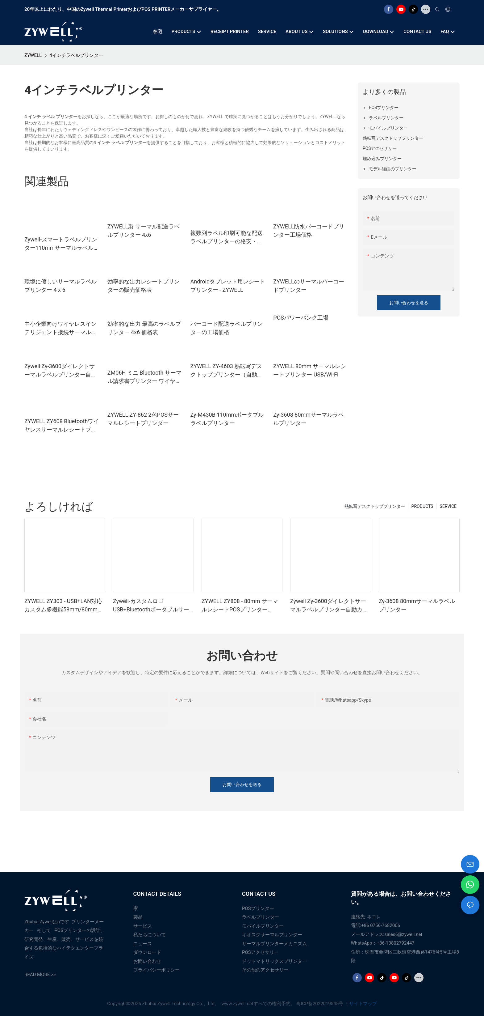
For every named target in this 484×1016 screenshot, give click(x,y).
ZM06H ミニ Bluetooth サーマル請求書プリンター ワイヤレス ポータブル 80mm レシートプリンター (144, 377)
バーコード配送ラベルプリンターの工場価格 (226, 328)
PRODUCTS (422, 506)
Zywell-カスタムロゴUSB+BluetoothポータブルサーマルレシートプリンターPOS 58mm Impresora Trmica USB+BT (151, 606)
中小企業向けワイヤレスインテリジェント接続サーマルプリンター (60, 328)
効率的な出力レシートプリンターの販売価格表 (143, 285)
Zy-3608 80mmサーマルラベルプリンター (308, 418)
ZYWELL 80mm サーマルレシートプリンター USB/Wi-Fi (309, 370)
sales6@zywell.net (403, 934)
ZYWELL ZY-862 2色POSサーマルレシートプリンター (143, 418)
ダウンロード (147, 952)
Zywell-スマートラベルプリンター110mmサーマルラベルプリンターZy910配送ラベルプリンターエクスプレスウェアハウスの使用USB (61, 244)
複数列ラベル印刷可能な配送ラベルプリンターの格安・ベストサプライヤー (226, 237)
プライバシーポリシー (156, 970)
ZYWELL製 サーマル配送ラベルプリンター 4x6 (143, 230)
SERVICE (448, 506)
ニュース (142, 943)
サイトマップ (362, 1003)
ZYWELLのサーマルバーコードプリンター (308, 285)
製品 (138, 917)
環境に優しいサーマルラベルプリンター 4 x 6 (60, 285)
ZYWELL (33, 55)
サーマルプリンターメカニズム (274, 943)
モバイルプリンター (263, 926)
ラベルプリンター (260, 917)
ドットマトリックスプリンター (274, 961)
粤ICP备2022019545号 (320, 1003)
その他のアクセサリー (265, 970)
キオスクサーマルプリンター (272, 934)
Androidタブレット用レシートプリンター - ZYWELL (227, 285)
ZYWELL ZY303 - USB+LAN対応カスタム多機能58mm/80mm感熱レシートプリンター (63, 606)
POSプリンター (258, 908)
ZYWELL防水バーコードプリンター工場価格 (308, 230)
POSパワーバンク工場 (300, 317)
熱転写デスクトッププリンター (374, 506)
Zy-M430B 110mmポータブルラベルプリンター (227, 418)
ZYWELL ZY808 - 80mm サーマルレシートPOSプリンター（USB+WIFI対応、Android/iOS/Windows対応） (240, 606)
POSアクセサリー (260, 952)
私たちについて (149, 934)
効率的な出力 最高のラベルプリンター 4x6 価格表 (144, 328)
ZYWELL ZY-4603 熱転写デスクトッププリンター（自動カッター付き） (226, 371)
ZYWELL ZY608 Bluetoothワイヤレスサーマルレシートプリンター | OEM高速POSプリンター (61, 426)
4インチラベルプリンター (76, 55)
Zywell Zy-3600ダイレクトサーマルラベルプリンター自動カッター (60, 371)
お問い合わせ (147, 961)
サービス (142, 926)
